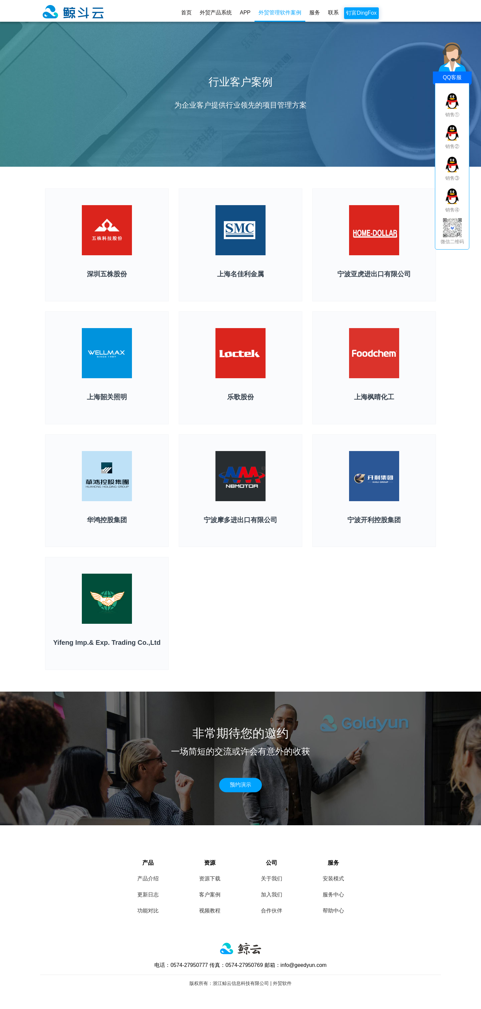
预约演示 (240, 784)
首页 (186, 12)
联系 (333, 12)
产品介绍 (148, 878)
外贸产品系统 (216, 12)
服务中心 (333, 894)
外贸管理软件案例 (280, 12)
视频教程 (209, 910)
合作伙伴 (271, 910)
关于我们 (271, 878)
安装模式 (333, 878)
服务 (314, 12)
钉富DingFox (361, 13)
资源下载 (209, 878)
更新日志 (148, 894)
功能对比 (148, 910)
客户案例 (209, 894)
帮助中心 (333, 910)
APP (245, 12)
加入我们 (271, 894)
